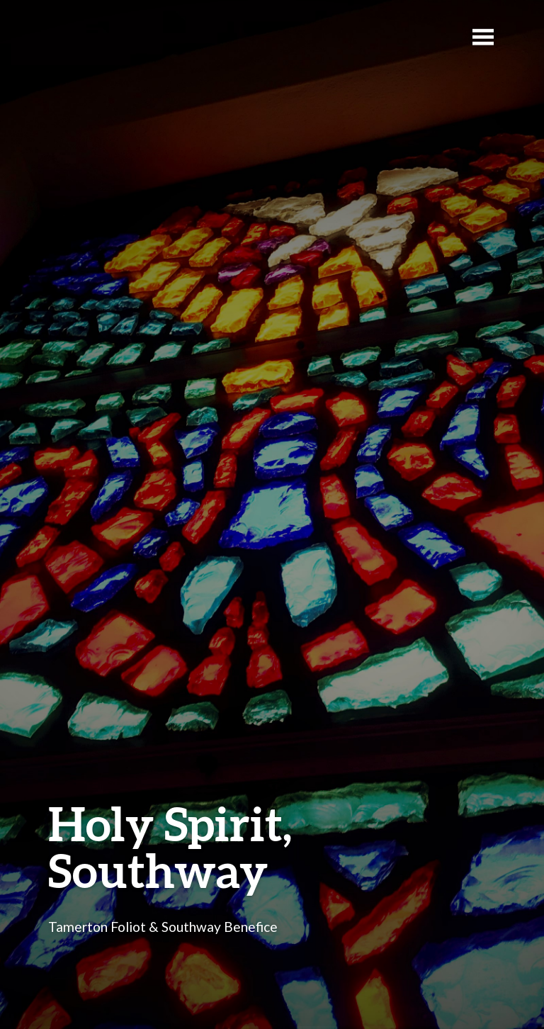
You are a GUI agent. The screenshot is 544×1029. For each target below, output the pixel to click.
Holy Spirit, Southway (170, 846)
